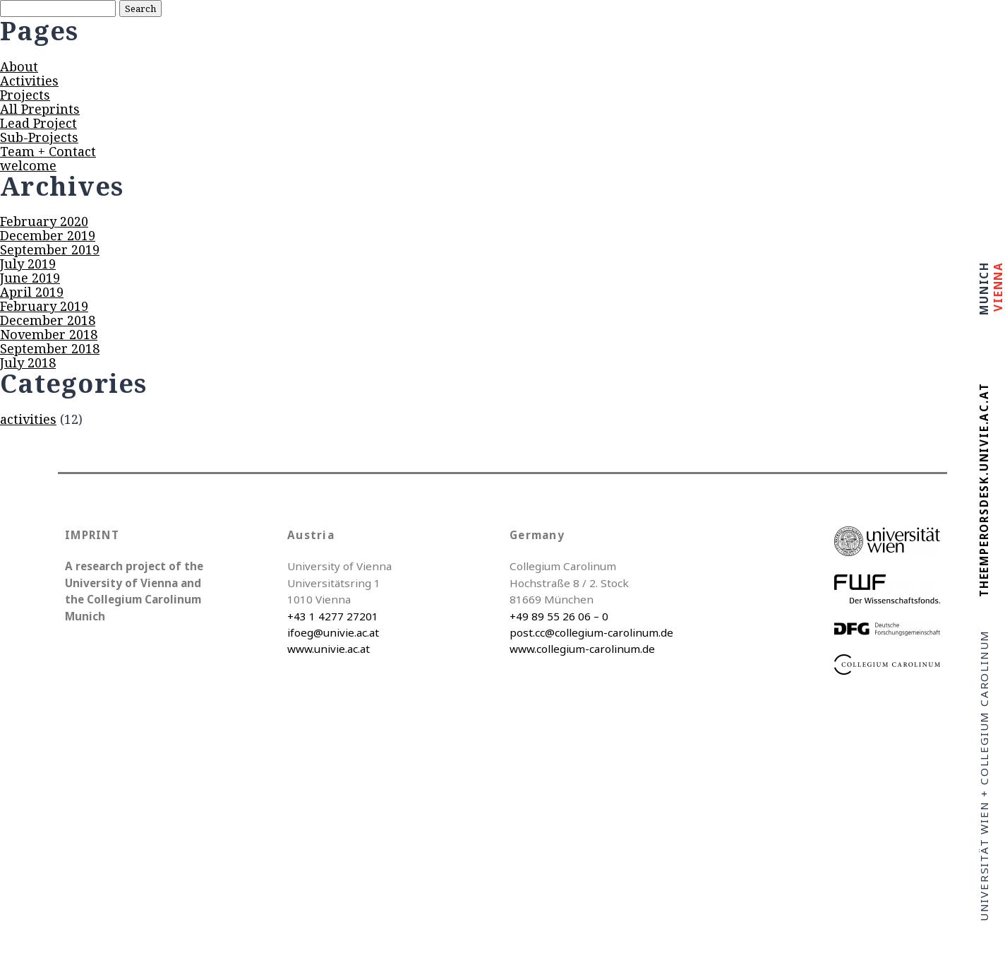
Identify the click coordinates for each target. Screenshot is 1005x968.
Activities (29, 80)
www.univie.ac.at (328, 649)
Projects (25, 94)
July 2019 (28, 263)
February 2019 (44, 305)
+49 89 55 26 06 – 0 (559, 616)
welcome (28, 165)
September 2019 (50, 249)
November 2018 (48, 334)
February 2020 (44, 221)
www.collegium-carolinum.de (582, 649)
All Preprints (40, 108)
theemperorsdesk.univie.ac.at (984, 490)
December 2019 (47, 235)
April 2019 (32, 291)
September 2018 (50, 348)
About (19, 66)
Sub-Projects (39, 137)
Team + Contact (48, 151)
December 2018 (47, 320)
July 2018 (28, 362)
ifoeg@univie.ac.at (333, 632)
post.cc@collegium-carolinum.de (591, 632)
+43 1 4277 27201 (332, 616)
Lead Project (38, 122)
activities (28, 419)
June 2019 (30, 277)
